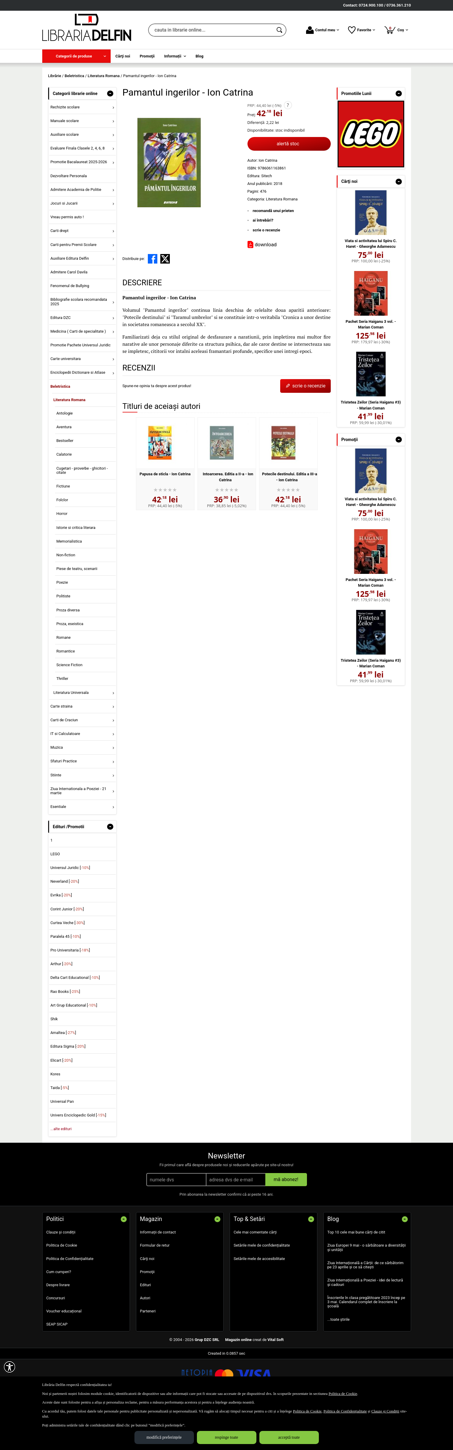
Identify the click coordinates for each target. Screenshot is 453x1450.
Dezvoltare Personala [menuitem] (68, 219)
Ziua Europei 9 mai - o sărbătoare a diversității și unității (366, 1290)
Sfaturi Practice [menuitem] (63, 804)
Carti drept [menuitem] (59, 274)
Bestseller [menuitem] (64, 484)
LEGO (55, 897)
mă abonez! (286, 1222)
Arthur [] (61, 1007)
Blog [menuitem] (200, 56)
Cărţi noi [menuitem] (122, 56)
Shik (54, 1062)
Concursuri (55, 1341)
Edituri (145, 1328)
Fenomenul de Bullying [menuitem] (69, 328)
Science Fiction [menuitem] (69, 708)
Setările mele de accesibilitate (259, 1301)
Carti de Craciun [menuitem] (64, 763)
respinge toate (226, 1437)
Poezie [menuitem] (62, 625)
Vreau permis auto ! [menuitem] (67, 260)
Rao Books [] (65, 1034)
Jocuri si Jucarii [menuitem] (63, 246)
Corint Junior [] (67, 952)
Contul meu (322, 30)
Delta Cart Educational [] (75, 1020)
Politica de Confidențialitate (70, 1301)
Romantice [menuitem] (65, 694)
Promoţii (147, 1314)
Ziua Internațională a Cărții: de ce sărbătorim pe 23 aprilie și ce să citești (365, 1307)
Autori (145, 1341)
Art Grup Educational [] (73, 1048)
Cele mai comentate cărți (255, 1275)
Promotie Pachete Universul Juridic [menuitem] (80, 388)
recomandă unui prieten (273, 253)
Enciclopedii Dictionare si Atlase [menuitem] (77, 415)
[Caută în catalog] (279, 30)
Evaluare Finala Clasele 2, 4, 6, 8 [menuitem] (77, 191)
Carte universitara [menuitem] (65, 402)
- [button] (110, 136)
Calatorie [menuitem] (64, 497)
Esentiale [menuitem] (58, 850)
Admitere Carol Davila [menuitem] (68, 315)
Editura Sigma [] (67, 1089)
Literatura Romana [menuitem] (69, 442)
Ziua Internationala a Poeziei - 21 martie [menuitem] (78, 833)
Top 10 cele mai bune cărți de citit (356, 1275)
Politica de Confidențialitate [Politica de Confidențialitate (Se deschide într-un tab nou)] (345, 1411)
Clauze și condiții (61, 1275)
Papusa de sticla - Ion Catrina (165, 517)
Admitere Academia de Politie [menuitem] (75, 232)
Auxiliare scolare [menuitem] (64, 177)
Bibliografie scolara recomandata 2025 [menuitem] (78, 344)
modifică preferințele (164, 1437)
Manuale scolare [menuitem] (64, 163)
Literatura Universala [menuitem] (71, 735)
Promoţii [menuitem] (147, 56)
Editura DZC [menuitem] (60, 360)
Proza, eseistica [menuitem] (69, 666)
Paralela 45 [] (65, 979)
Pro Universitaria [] (70, 993)
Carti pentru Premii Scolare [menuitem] (73, 287)
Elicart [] (61, 1103)
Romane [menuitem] (63, 680)
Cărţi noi (147, 1301)
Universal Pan (62, 1144)
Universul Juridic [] (70, 911)
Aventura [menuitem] (63, 470)
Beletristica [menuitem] (60, 429)
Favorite (361, 30)
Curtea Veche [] (67, 965)
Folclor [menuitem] (62, 543)
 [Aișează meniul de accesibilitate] (9, 1366)
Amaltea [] (63, 1076)
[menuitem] (76, 56)
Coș (396, 30)
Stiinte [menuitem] (55, 818)
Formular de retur (155, 1288)
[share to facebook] (152, 302)
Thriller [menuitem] (62, 721)
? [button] (288, 148)
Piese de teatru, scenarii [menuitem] (76, 611)
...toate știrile (338, 1362)
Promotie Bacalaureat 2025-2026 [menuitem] (78, 205)
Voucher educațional (64, 1354)
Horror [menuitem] (61, 557)
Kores (55, 1117)
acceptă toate (289, 1437)
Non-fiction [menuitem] (65, 598)
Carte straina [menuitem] (61, 749)
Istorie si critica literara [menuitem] (75, 570)
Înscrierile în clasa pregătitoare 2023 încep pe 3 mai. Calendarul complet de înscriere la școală (366, 1344)
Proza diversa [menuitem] (67, 653)
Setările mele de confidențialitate (262, 1288)
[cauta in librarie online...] (210, 30)
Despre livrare (58, 1328)
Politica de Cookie (61, 1288)
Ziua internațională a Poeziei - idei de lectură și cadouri (365, 1325)
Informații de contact (158, 1275)
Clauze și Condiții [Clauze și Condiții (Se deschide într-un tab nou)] (385, 1411)
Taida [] (59, 1130)
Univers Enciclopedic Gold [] (78, 1158)
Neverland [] (64, 924)
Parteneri (148, 1354)
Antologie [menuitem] (64, 456)
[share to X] (165, 302)
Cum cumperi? (58, 1314)
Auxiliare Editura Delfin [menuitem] (69, 301)
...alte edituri (60, 1172)
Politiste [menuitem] (63, 639)
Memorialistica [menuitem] (69, 584)
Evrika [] (61, 938)
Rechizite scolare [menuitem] (64, 150)
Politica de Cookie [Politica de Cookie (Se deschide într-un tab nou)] (343, 1393)
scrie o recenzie (266, 273)
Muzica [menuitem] (56, 790)
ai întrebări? (263, 263)
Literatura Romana (282, 242)
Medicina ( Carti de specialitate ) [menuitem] (78, 374)
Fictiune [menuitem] (63, 529)
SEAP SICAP (57, 1367)
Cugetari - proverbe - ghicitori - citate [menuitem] (82, 513)
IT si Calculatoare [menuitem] (65, 777)
